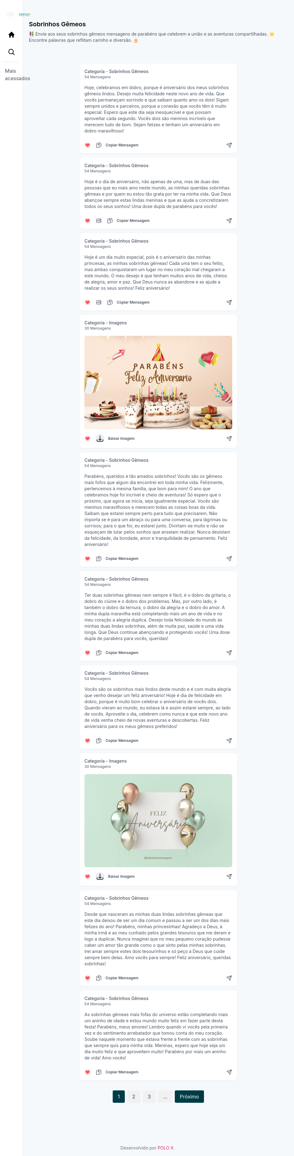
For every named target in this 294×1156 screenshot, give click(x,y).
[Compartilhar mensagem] (229, 145)
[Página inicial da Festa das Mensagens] (11, 14)
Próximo (189, 1096)
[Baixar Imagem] (100, 438)
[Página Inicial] (11, 34)
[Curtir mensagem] (87, 145)
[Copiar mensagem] (99, 145)
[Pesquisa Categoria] (11, 52)
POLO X (166, 1147)
